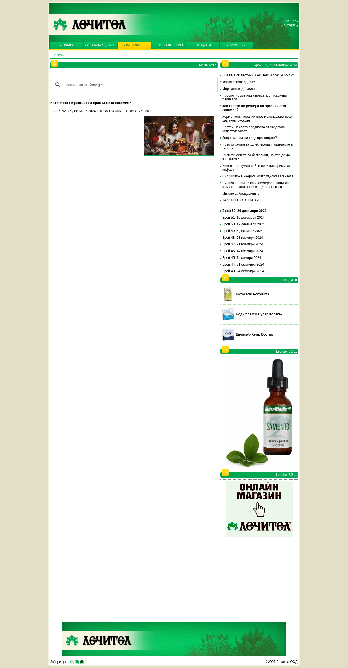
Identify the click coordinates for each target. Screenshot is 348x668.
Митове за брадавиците (240, 194)
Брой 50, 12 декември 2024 (243, 224)
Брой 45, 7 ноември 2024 (241, 258)
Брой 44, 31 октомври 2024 (243, 264)
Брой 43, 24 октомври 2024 (243, 271)
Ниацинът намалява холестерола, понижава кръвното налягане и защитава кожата (256, 185)
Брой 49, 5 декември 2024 (242, 231)
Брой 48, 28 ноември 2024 (242, 238)
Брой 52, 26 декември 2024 (244, 211)
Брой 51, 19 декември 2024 (243, 218)
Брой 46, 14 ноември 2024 (242, 251)
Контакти (289, 24)
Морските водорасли (238, 89)
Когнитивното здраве (238, 82)
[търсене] (133, 84)
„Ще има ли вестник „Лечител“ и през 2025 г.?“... (259, 75)
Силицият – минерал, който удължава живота (257, 176)
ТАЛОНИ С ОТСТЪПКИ (240, 200)
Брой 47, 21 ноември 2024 (242, 244)
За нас (291, 21)
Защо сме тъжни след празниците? (249, 138)
